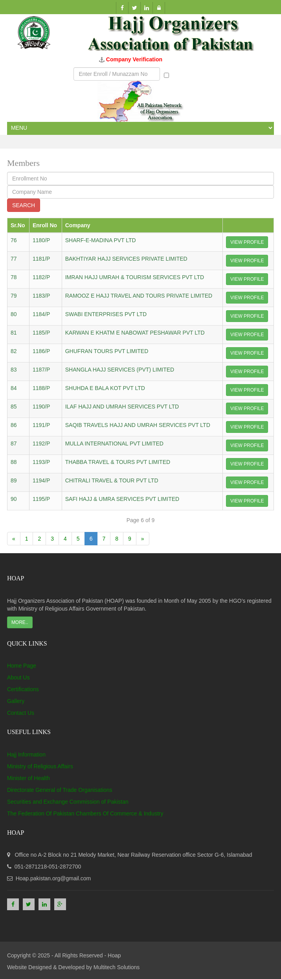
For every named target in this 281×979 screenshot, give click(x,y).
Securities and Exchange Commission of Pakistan (68, 802)
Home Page (21, 665)
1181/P (41, 259)
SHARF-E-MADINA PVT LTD (100, 240)
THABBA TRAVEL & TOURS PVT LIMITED (117, 462)
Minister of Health (28, 778)
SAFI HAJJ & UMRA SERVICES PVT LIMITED (122, 499)
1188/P (41, 388)
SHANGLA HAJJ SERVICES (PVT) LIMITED (119, 369)
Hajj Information (26, 754)
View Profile (247, 242)
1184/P (41, 314)
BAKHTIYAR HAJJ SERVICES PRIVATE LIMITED (126, 259)
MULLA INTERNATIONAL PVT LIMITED (114, 443)
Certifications (23, 689)
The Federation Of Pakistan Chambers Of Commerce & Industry (85, 813)
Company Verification (134, 59)
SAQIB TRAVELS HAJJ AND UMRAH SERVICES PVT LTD (137, 425)
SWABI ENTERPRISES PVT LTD (106, 314)
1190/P (41, 406)
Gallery (15, 701)
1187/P (41, 369)
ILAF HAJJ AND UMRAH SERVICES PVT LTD (122, 406)
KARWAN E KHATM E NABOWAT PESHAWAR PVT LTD (135, 332)
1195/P (41, 499)
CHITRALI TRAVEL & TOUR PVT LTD (111, 480)
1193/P (41, 462)
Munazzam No (185, 74)
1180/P (41, 240)
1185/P (41, 332)
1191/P (41, 425)
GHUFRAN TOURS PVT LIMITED (107, 351)
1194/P (41, 480)
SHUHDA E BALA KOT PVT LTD (105, 388)
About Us (18, 677)
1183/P (41, 296)
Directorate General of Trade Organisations (59, 790)
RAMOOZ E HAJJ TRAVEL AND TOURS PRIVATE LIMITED (138, 296)
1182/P (41, 277)
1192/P (41, 443)
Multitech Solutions (117, 967)
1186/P (41, 351)
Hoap (114, 955)
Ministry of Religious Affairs (40, 766)
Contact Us (20, 713)
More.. (19, 622)
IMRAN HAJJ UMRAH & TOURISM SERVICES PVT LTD (134, 277)
